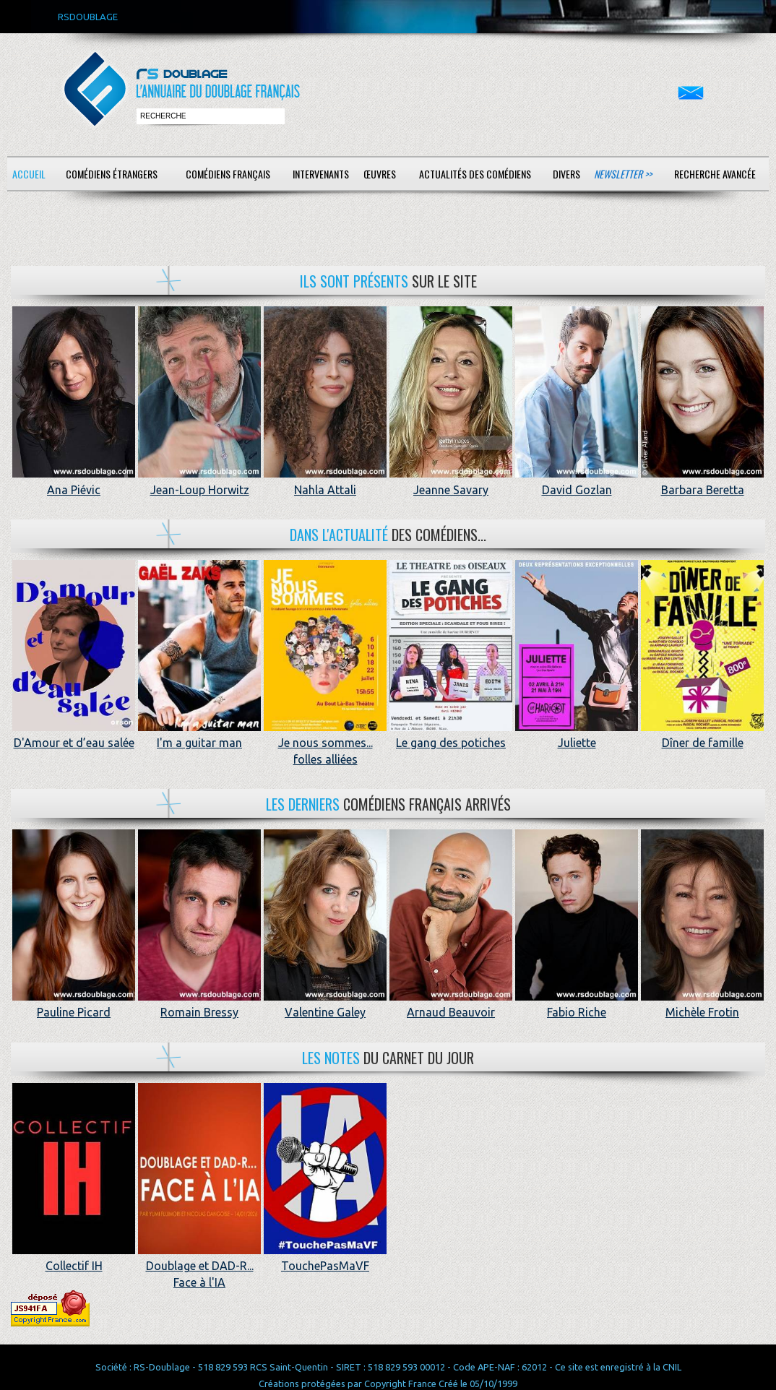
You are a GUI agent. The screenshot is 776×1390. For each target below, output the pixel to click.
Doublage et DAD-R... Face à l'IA (199, 1266)
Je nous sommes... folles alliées (325, 743)
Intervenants (321, 173)
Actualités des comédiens (475, 173)
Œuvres (379, 173)
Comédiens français (228, 173)
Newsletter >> (623, 173)
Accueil (29, 173)
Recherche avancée (715, 173)
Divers (566, 173)
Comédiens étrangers (112, 173)
